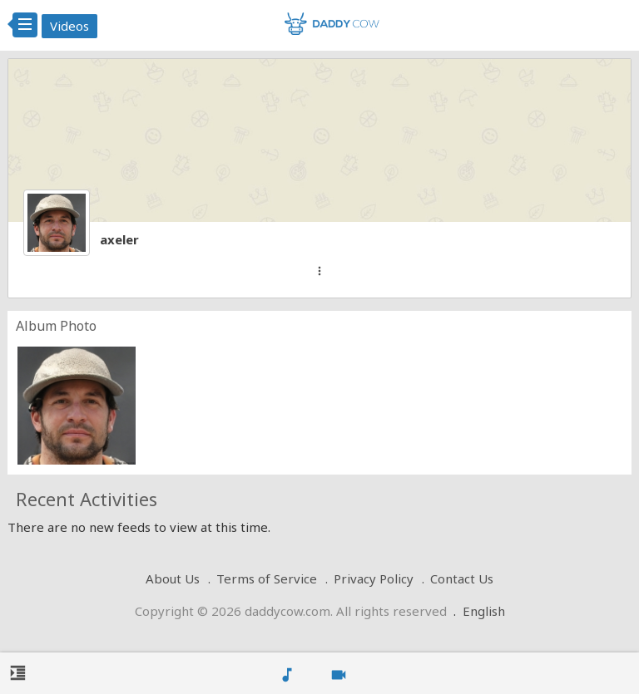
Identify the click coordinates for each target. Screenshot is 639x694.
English (484, 611)
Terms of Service (266, 578)
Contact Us (461, 578)
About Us (173, 578)
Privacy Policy (374, 578)
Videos (69, 25)
